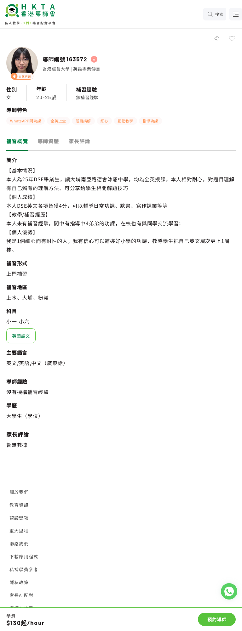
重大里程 (19, 530)
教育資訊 (19, 505)
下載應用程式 (23, 556)
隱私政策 (19, 582)
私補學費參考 (23, 569)
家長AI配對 (21, 595)
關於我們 (19, 492)
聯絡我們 (19, 543)
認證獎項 (19, 518)
